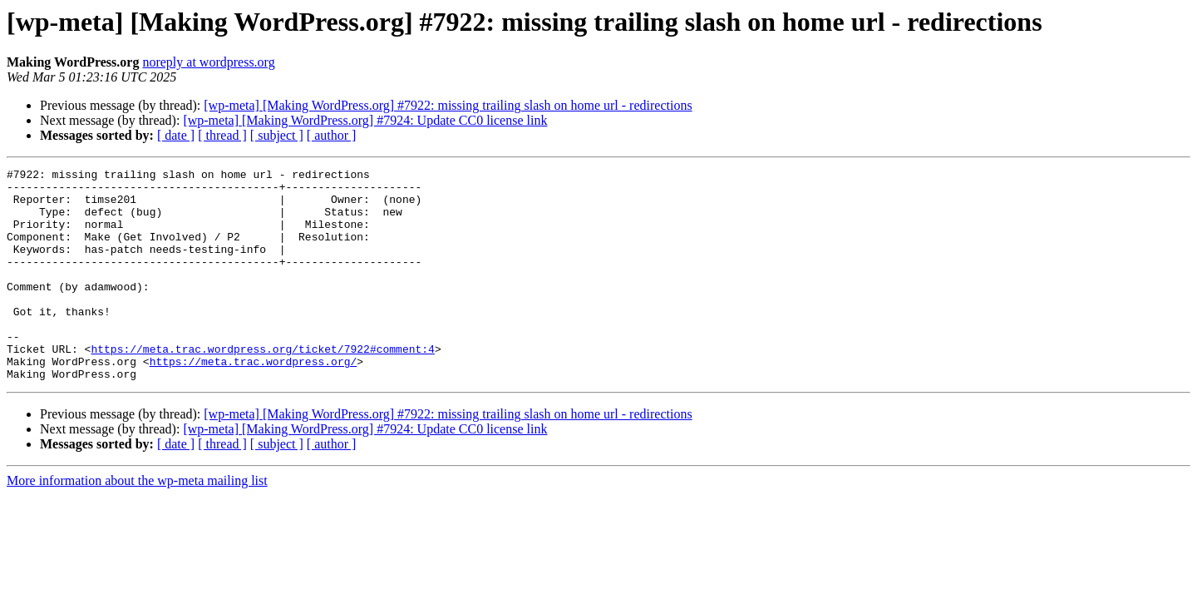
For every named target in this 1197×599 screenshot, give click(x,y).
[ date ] (176, 135)
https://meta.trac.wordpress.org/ (253, 401)
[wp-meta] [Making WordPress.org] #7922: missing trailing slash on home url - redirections (448, 105)
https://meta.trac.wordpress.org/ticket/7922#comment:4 (262, 386)
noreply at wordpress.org (208, 62)
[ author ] (332, 135)
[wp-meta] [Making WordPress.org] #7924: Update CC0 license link (365, 120)
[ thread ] (222, 135)
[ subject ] (276, 135)
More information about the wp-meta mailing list (137, 523)
